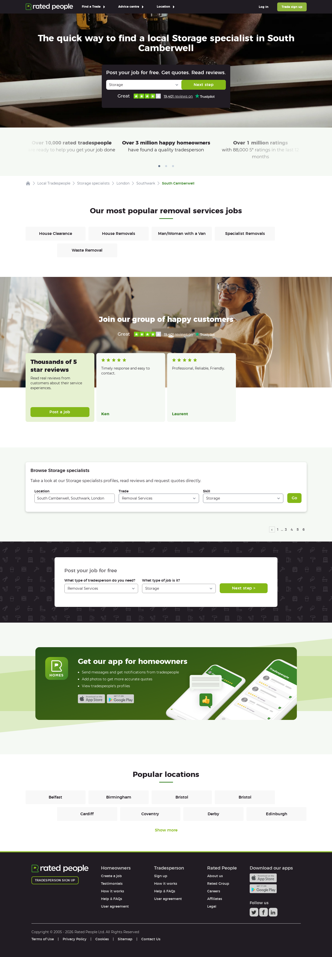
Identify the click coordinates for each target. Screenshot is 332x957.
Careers (213, 891)
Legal (211, 906)
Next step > (243, 588)
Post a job (59, 412)
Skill (206, 491)
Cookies (102, 939)
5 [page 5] (298, 529)
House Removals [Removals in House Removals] (118, 233)
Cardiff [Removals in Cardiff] (87, 814)
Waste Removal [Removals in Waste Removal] (87, 250)
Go (294, 498)
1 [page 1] (278, 529)
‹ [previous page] (272, 529)
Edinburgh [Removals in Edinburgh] (276, 814)
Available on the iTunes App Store (91, 698)
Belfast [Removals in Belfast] (55, 797)
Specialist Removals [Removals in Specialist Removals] (245, 233)
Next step (204, 84)
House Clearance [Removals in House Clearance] (55, 233)
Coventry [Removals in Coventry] (150, 814)
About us (215, 876)
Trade (124, 491)
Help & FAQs (111, 899)
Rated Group (218, 883)
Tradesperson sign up (55, 880)
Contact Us (150, 939)
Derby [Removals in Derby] (213, 814)
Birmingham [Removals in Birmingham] (118, 797)
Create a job (111, 876)
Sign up (160, 876)
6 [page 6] (304, 529)
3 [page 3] (286, 529)
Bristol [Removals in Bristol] (181, 797)
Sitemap (125, 939)
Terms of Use (42, 939)
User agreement (115, 906)
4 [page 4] (292, 529)
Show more (166, 830)
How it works (112, 891)
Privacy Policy (75, 939)
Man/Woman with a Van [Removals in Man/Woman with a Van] (182, 233)
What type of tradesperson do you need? (99, 580)
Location (41, 491)
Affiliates (214, 899)
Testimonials (112, 883)
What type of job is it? (161, 580)
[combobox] (74, 498)
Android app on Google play (120, 698)
